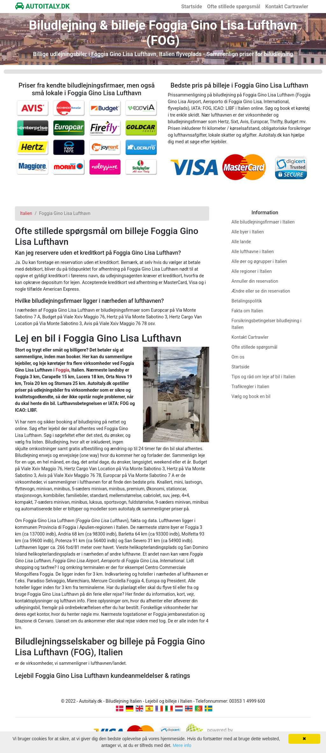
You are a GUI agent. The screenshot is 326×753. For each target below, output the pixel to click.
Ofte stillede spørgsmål (233, 7)
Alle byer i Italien (247, 231)
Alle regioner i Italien (251, 271)
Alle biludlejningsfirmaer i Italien (262, 221)
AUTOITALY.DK (42, 6)
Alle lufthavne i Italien (252, 251)
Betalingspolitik (246, 300)
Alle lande (241, 241)
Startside (191, 7)
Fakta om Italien (247, 310)
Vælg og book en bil (251, 396)
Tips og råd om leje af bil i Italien (263, 376)
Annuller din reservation (254, 281)
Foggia (62, 370)
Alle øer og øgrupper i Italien (259, 261)
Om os (237, 356)
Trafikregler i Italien (250, 386)
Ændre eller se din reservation (260, 291)
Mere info (182, 745)
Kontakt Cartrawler (286, 7)
